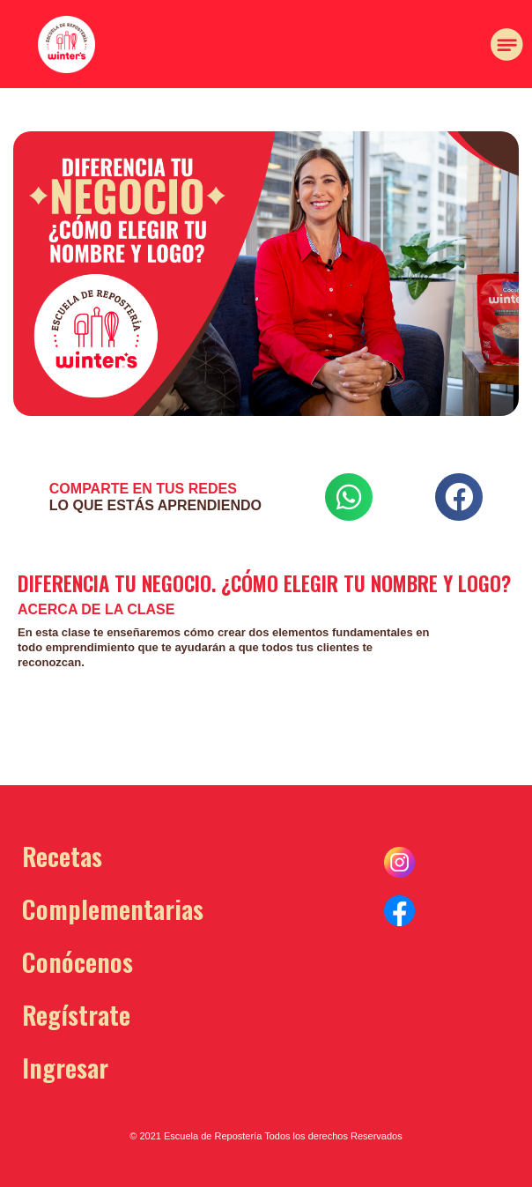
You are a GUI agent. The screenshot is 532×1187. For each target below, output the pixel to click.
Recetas (62, 855)
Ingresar (65, 1067)
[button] (116, 110)
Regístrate (76, 1014)
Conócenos (77, 961)
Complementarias (112, 908)
